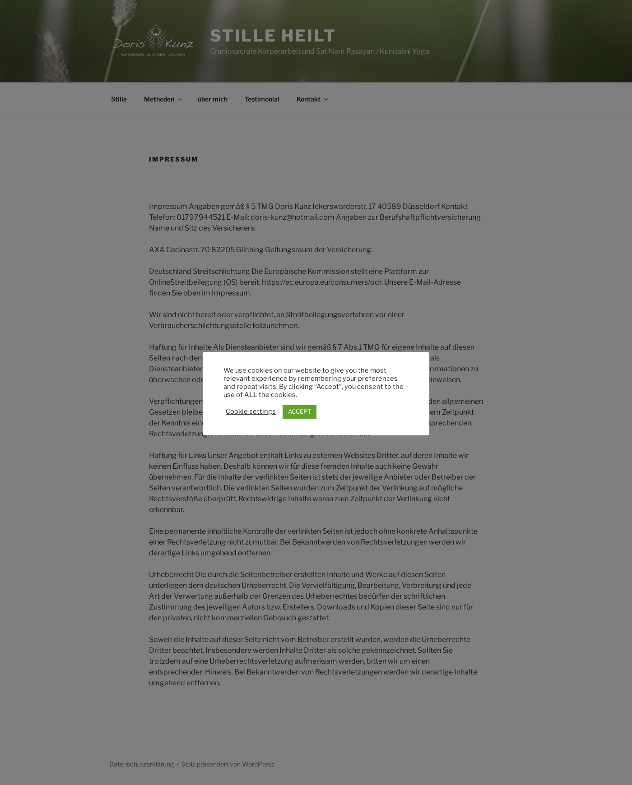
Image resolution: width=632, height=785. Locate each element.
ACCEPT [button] (299, 411)
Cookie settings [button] (251, 411)
